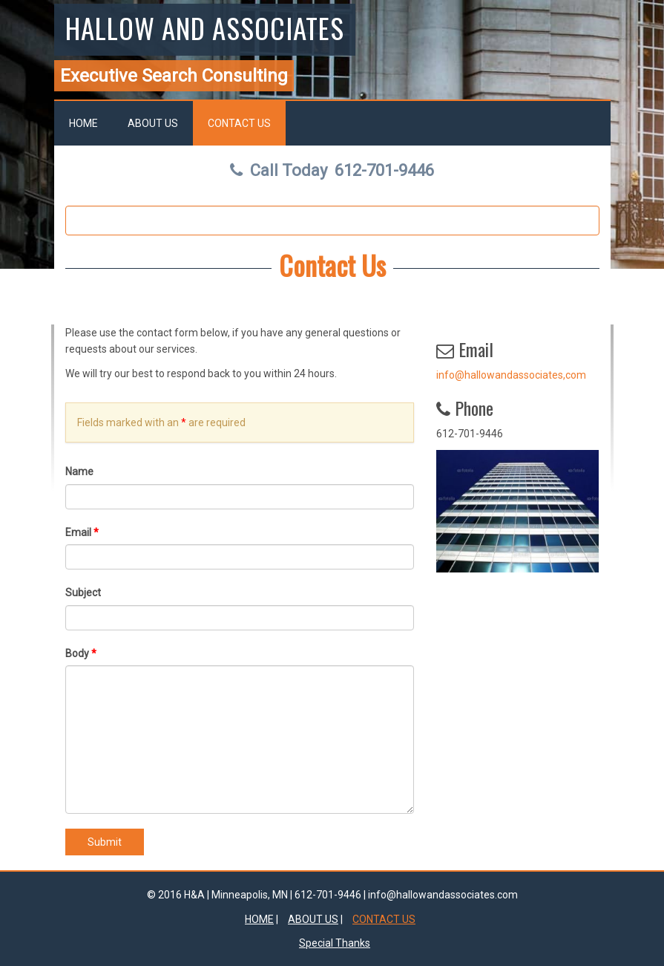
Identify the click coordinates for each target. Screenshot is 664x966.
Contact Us (239, 123)
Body (80, 653)
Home (83, 123)
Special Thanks (334, 943)
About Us (153, 123)
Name (79, 471)
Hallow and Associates (204, 27)
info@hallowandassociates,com (511, 375)
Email (82, 532)
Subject (83, 592)
